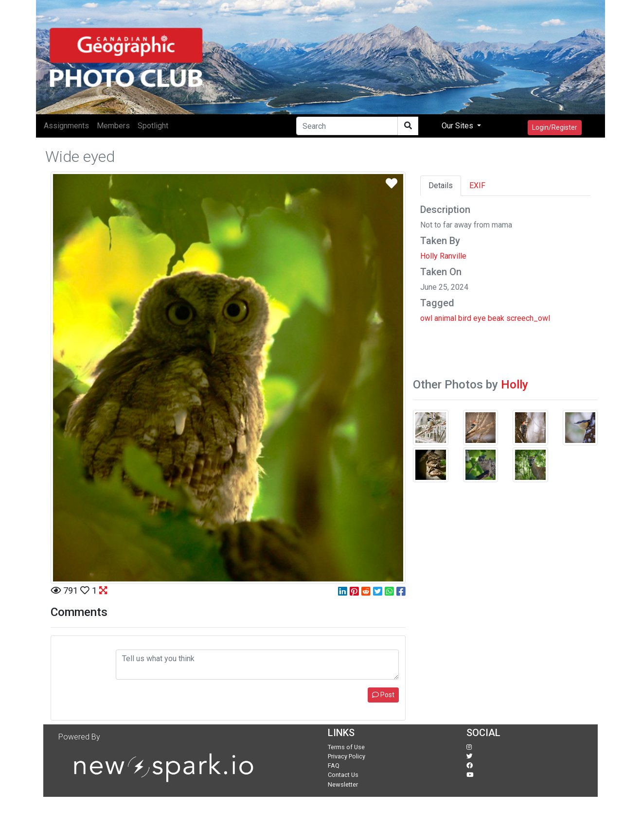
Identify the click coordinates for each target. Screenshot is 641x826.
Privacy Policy (346, 756)
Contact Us (343, 774)
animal (445, 318)
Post (383, 695)
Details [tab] (440, 185)
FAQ (333, 765)
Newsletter (343, 784)
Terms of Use (346, 747)
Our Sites (458, 125)
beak (496, 318)
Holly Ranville (443, 256)
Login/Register (554, 127)
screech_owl (528, 318)
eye (479, 318)
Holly (514, 384)
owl (426, 318)
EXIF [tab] (477, 185)
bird (464, 318)
